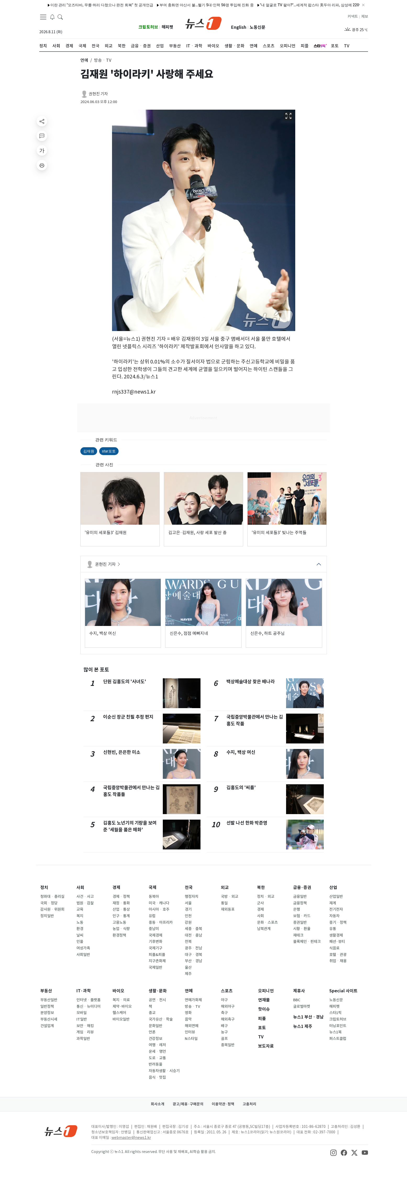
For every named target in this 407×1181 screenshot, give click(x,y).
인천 (188, 916)
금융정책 (300, 903)
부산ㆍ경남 (193, 961)
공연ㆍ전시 (157, 1000)
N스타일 (191, 1038)
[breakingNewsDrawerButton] (52, 17)
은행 (296, 909)
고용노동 (119, 922)
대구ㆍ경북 (193, 954)
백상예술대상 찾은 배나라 (250, 682)
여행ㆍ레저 (157, 1045)
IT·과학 (83, 991)
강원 (188, 922)
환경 (79, 928)
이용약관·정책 (223, 1104)
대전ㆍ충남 (193, 935)
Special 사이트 (343, 991)
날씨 (79, 935)
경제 (116, 887)
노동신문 (257, 27)
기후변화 (155, 941)
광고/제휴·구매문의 (188, 1104)
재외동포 (228, 909)
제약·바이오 (122, 1006)
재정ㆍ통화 (121, 903)
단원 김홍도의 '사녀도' (124, 682)
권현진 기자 (98, 93)
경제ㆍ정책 (121, 896)
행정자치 (191, 896)
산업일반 (336, 896)
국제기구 (155, 948)
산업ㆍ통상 (121, 909)
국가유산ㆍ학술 (161, 1019)
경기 (188, 909)
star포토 (109, 451)
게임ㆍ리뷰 (85, 1032)
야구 (224, 1000)
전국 (189, 887)
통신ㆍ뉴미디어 (88, 1006)
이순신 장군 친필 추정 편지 (128, 717)
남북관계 (264, 928)
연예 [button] (84, 60)
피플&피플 (157, 954)
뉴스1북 (335, 1032)
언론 (152, 1032)
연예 (189, 991)
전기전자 (336, 909)
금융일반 (300, 896)
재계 (332, 903)
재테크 (298, 935)
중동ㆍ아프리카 (161, 922)
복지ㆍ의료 (121, 1000)
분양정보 (47, 1012)
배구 (224, 1025)
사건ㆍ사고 (85, 896)
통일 (224, 903)
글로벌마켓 (301, 1006)
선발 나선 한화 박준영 (246, 823)
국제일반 (155, 967)
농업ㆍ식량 (121, 928)
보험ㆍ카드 (301, 916)
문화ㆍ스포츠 (267, 922)
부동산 (46, 991)
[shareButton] (42, 121)
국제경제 (155, 935)
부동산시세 (48, 1019)
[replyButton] (42, 136)
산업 (333, 887)
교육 (79, 909)
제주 (188, 973)
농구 (224, 1032)
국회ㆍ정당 (49, 903)
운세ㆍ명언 (157, 1051)
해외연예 (191, 1025)
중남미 (154, 928)
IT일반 (81, 1019)
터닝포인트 (337, 1025)
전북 (188, 941)
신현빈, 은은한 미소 (121, 752)
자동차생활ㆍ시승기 (164, 1070)
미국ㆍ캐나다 (159, 903)
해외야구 (228, 1006)
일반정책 (47, 1006)
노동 (79, 922)
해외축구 (228, 1019)
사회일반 (83, 954)
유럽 (152, 916)
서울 (188, 903)
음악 (188, 1019)
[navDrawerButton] (43, 17)
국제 (153, 887)
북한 (261, 887)
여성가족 (83, 948)
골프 (224, 1038)
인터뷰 (190, 1032)
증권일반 (300, 922)
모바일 (81, 1012)
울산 (188, 967)
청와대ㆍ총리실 (52, 896)
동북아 (154, 896)
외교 (225, 887)
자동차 (334, 916)
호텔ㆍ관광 (338, 954)
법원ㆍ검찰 (85, 903)
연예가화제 (193, 1000)
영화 (188, 1012)
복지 (79, 916)
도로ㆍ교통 (157, 1058)
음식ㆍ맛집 (157, 1077)
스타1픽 (335, 1012)
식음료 (334, 948)
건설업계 (47, 1025)
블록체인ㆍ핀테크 (307, 941)
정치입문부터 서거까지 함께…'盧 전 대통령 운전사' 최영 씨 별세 (252, 5)
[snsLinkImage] (333, 1152)
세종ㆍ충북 (193, 928)
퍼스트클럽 (337, 1038)
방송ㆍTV (192, 1006)
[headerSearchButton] (60, 17)
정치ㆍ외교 (265, 896)
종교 (152, 1012)
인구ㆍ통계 (121, 916)
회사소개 (157, 1104)
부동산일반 (48, 1000)
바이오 (118, 991)
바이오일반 (121, 1019)
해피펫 (167, 27)
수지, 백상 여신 (240, 752)
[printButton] (42, 165)
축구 (224, 1012)
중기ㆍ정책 (338, 922)
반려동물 (155, 1064)
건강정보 (155, 1038)
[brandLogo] (203, 22)
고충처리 (249, 1104)
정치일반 (47, 916)
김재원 (88, 451)
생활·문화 (158, 991)
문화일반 (155, 1025)
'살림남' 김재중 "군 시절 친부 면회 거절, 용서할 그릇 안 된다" (146, 5)
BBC (296, 1000)
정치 (44, 887)
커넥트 (353, 16)
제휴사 (299, 991)
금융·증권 (302, 887)
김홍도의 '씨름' (241, 788)
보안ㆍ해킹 (85, 1025)
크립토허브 (148, 27)
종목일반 (228, 1045)
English (238, 27)
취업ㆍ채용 (338, 961)
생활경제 (336, 935)
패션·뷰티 (337, 941)
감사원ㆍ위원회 (52, 909)
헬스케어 (119, 1012)
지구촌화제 (157, 961)
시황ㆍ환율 (301, 928)
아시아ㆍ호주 (159, 909)
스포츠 (227, 991)
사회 (80, 887)
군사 (260, 903)
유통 (332, 928)
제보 (364, 16)
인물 (79, 941)
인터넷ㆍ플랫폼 (88, 1000)
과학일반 (83, 1038)
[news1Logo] (61, 1131)
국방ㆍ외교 (229, 896)
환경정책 (119, 935)
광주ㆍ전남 (193, 948)
